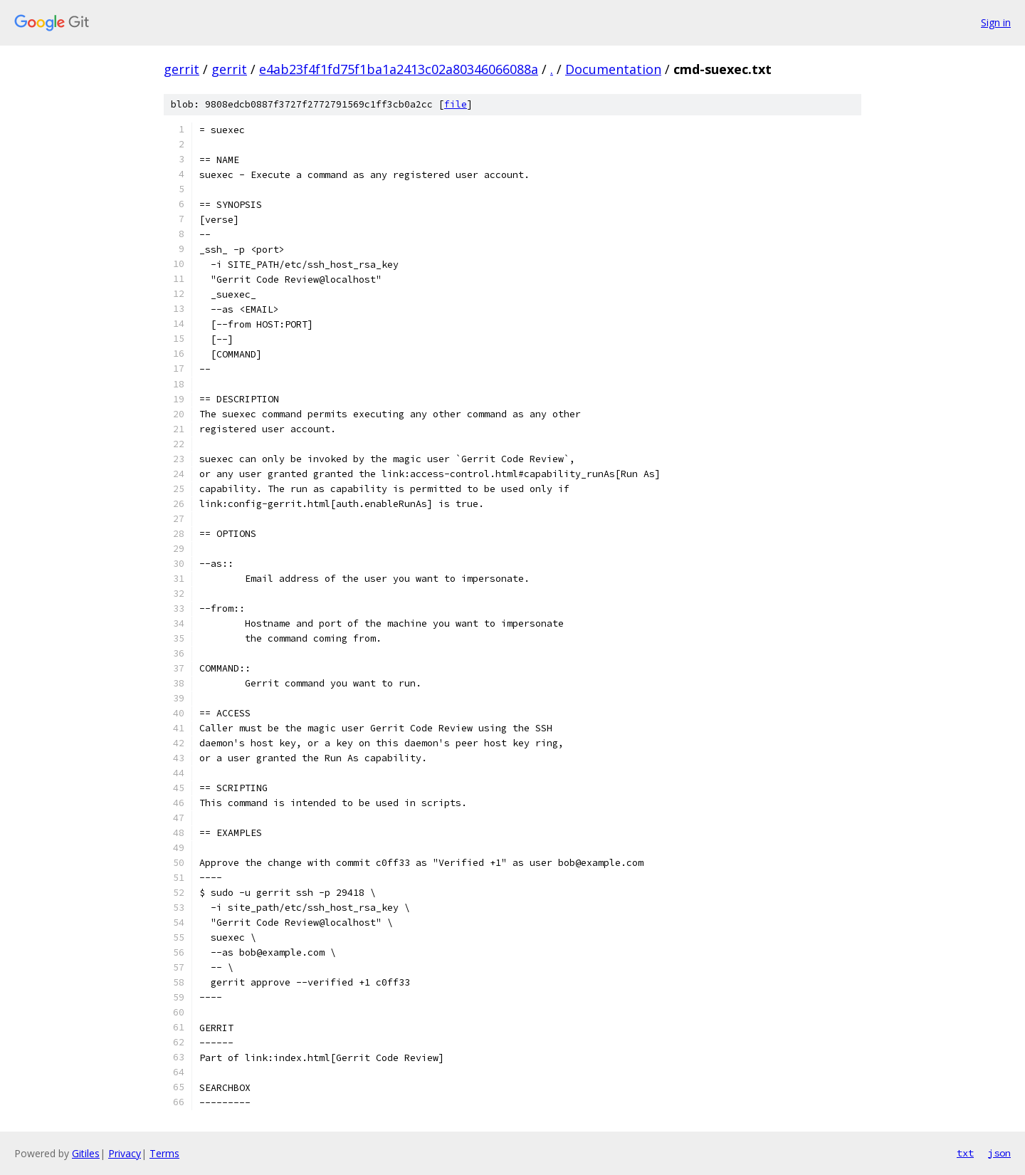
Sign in (996, 22)
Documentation (613, 69)
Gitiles (86, 1153)
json (999, 1153)
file (455, 104)
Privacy (124, 1153)
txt (965, 1153)
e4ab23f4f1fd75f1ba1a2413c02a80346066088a (398, 69)
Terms (164, 1153)
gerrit (181, 69)
